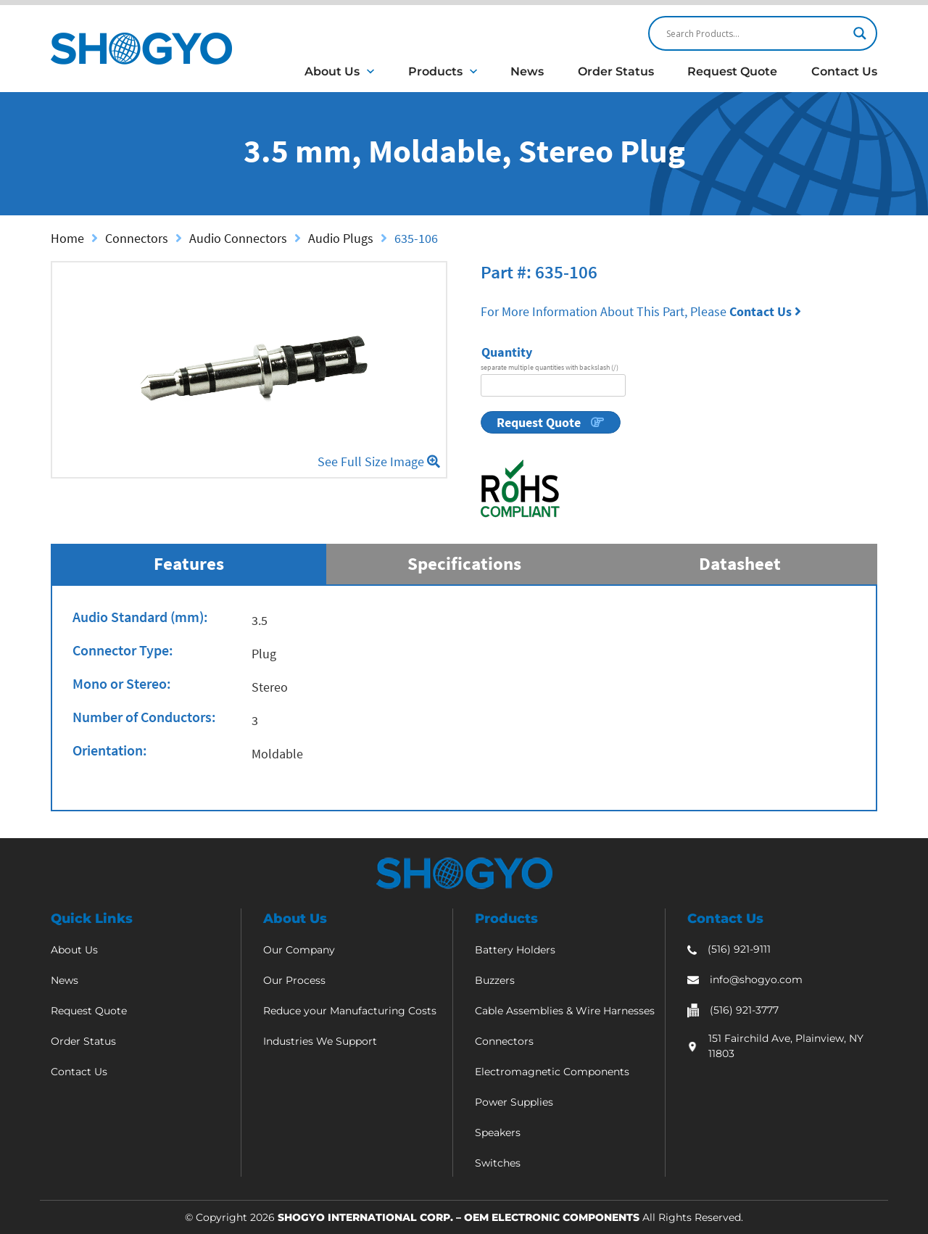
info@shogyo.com (756, 979)
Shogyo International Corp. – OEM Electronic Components (458, 1217)
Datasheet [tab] (740, 563)
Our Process (294, 980)
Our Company (299, 949)
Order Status (616, 71)
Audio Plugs (340, 238)
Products (435, 71)
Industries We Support (320, 1041)
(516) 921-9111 (739, 949)
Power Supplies (514, 1102)
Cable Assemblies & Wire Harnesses (565, 1010)
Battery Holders (515, 949)
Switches (498, 1162)
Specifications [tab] (464, 563)
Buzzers (495, 980)
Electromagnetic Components (552, 1071)
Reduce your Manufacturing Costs (349, 1010)
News (527, 71)
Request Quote (732, 71)
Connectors (136, 238)
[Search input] (756, 33)
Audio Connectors (238, 238)
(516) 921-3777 (744, 1009)
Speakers (498, 1132)
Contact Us (844, 71)
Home (67, 238)
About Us (332, 71)
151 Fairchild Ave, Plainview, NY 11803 (785, 1046)
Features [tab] (189, 563)
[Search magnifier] (860, 33)
